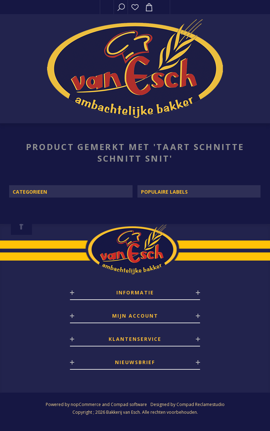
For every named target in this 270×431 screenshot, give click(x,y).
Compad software (129, 404)
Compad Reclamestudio (200, 404)
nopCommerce (86, 404)
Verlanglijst (135, 7)
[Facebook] (21, 225)
